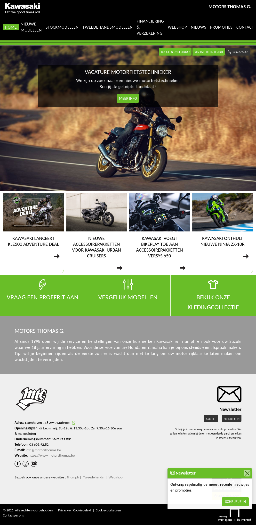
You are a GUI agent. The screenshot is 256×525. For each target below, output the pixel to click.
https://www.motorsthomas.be (52, 455)
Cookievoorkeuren (108, 510)
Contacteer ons (13, 515)
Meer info (128, 98)
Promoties (221, 27)
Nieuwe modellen (31, 27)
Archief (211, 419)
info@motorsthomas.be (43, 450)
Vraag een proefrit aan (42, 290)
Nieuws (198, 27)
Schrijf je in (235, 501)
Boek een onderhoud (175, 52)
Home (11, 27)
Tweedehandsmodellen (108, 27)
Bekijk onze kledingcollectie (213, 295)
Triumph (73, 477)
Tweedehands (93, 477)
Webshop (177, 27)
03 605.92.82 (238, 52)
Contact (245, 27)
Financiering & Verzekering (150, 27)
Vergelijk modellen (127, 290)
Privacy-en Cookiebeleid (74, 510)
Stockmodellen (62, 27)
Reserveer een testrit (208, 52)
